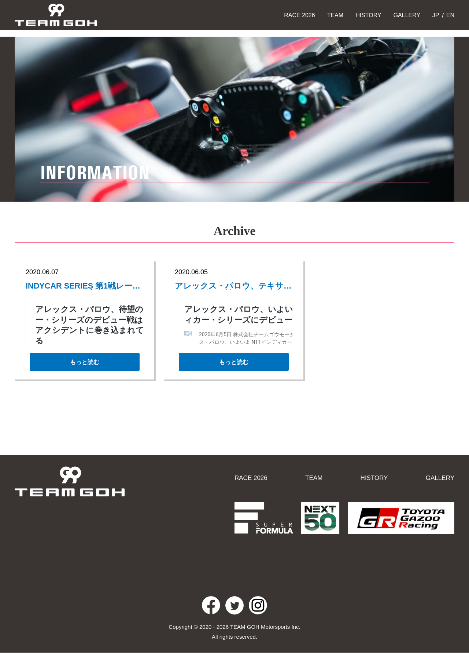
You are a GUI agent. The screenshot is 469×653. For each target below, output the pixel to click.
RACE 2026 (299, 15)
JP (435, 15)
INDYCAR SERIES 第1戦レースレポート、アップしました (80, 286)
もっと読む (84, 364)
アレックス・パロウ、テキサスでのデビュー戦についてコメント (229, 286)
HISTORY (368, 15)
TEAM (335, 15)
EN (449, 15)
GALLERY (407, 15)
